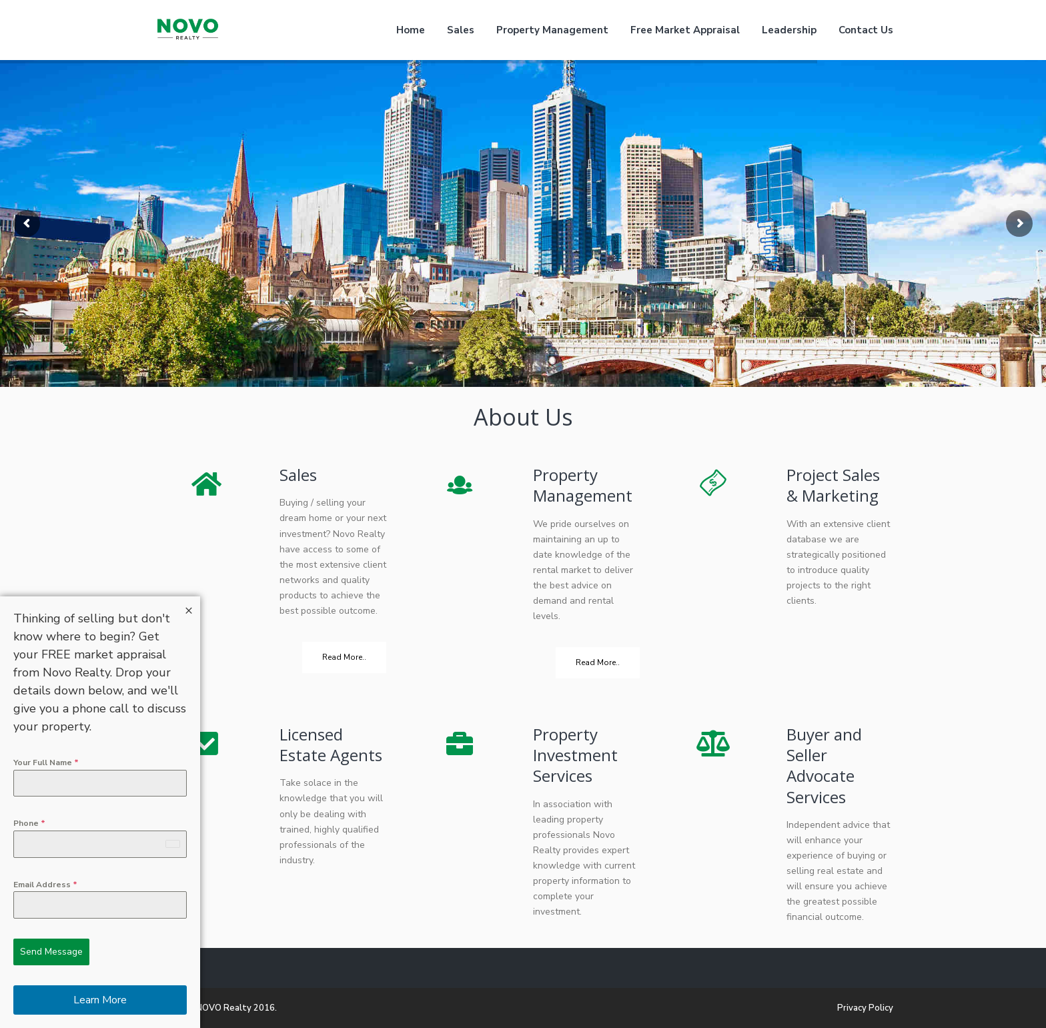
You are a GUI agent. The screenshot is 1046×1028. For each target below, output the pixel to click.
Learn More (100, 1000)
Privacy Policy (865, 1008)
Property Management (552, 30)
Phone (29, 823)
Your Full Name (46, 762)
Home (410, 30)
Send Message (51, 951)
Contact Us (866, 30)
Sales (460, 30)
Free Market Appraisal (685, 30)
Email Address (45, 884)
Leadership (789, 30)
